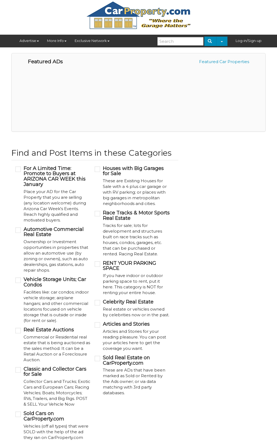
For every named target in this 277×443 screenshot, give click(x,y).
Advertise (29, 40)
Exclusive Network (92, 40)
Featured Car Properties (224, 61)
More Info (57, 40)
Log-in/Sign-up (249, 40)
